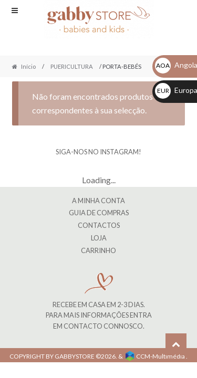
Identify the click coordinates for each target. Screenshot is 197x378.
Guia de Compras (99, 212)
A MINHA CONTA (98, 200)
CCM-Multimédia (160, 356)
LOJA (99, 238)
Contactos (99, 225)
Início (28, 66)
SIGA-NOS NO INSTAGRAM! (98, 152)
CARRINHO (98, 250)
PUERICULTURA (71, 66)
